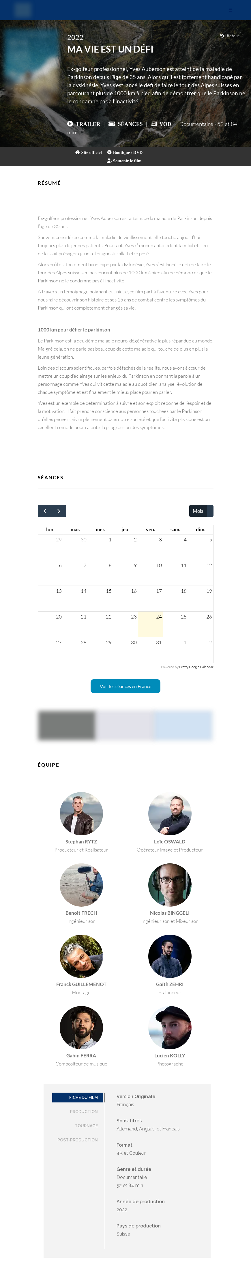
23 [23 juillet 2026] (134, 617)
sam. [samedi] (175, 529)
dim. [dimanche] (200, 529)
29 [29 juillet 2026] (109, 642)
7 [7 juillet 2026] (85, 565)
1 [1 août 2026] (185, 642)
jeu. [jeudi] (125, 529)
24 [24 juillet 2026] (159, 617)
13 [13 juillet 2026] (59, 591)
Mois (198, 511)
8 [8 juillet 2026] (110, 565)
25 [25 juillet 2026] (184, 617)
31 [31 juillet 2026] (159, 642)
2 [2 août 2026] (210, 642)
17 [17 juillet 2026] (159, 591)
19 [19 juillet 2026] (209, 591)
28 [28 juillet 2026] (84, 642)
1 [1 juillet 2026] (110, 539)
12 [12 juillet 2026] (209, 565)
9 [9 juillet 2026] (135, 565)
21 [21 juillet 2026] (84, 617)
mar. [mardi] (75, 529)
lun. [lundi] (50, 529)
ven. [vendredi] (150, 529)
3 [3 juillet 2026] (160, 539)
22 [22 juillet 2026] (109, 617)
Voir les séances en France (125, 686)
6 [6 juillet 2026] (60, 565)
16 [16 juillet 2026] (134, 591)
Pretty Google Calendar (196, 667)
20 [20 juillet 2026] (59, 617)
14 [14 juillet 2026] (84, 591)
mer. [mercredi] (100, 529)
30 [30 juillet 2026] (134, 642)
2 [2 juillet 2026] (135, 539)
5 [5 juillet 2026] (210, 539)
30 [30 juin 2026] (84, 539)
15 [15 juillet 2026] (109, 591)
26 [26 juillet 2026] (209, 617)
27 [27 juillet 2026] (59, 642)
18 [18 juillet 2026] (184, 591)
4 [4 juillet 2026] (185, 539)
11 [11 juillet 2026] (184, 565)
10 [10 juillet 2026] (159, 565)
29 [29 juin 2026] (59, 539)
